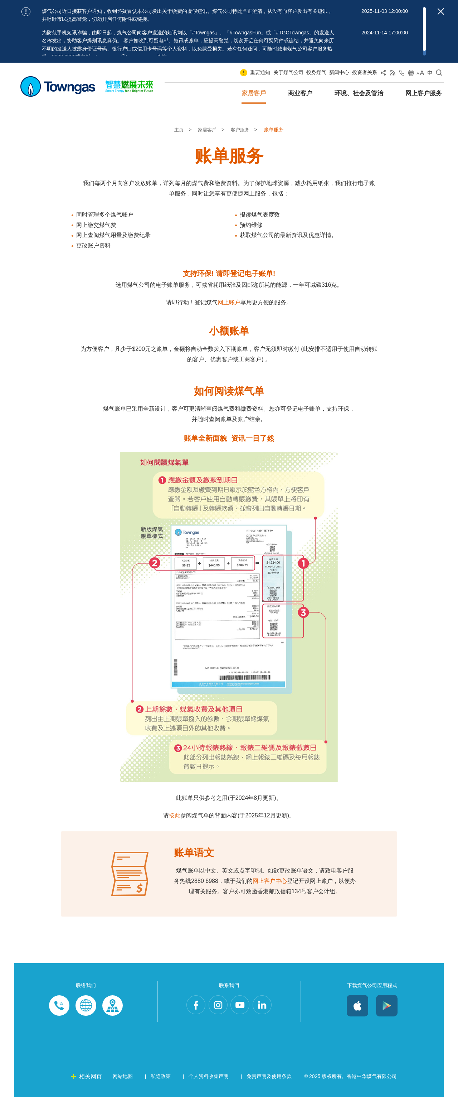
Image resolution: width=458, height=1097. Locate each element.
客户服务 (242, 129)
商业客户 (300, 93)
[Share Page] (383, 74)
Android (386, 1005)
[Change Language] (430, 74)
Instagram (216, 1005)
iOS (357, 1005)
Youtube (241, 1005)
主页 (178, 129)
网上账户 (229, 302)
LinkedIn (265, 1005)
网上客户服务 (423, 93)
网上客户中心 (270, 881)
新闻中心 (339, 72)
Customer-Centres (112, 1005)
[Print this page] (411, 74)
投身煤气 (316, 72)
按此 (174, 815)
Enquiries (85, 1005)
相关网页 (90, 1076)
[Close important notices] (441, 11)
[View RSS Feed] (392, 74)
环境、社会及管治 (359, 93)
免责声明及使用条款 (269, 1076)
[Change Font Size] (420, 74)
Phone (59, 1005)
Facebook (192, 1005)
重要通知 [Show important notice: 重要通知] (260, 72)
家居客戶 (254, 93)
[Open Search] (439, 74)
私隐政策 (161, 1076)
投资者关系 (364, 72)
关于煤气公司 (288, 72)
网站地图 (123, 1076)
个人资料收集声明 (209, 1076)
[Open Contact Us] (402, 74)
